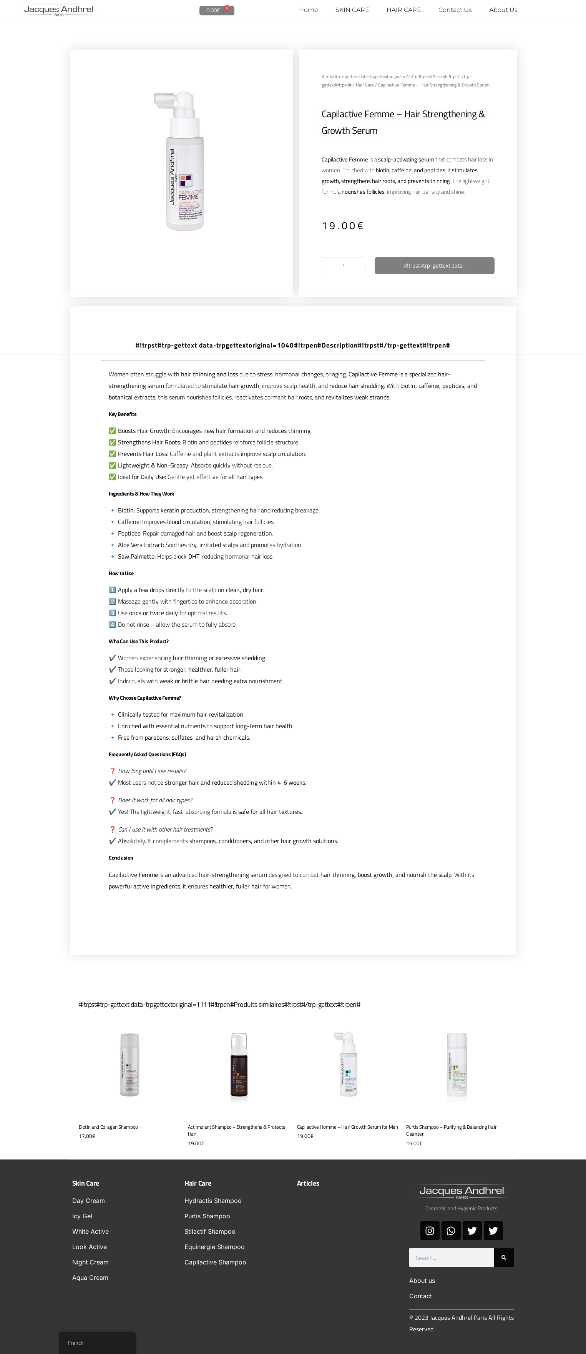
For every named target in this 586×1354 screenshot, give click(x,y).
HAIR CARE (404, 9)
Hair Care (365, 84)
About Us (503, 9)
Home (308, 9)
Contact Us (455, 9)
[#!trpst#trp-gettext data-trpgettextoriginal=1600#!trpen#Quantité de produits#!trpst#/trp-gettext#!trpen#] (343, 265)
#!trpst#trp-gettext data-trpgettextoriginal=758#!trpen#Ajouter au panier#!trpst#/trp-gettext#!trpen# (434, 267)
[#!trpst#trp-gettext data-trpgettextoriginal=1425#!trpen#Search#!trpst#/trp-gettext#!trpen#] (504, 1257)
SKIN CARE (352, 9)
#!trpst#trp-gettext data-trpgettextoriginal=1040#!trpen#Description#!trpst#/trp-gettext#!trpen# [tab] (293, 345)
